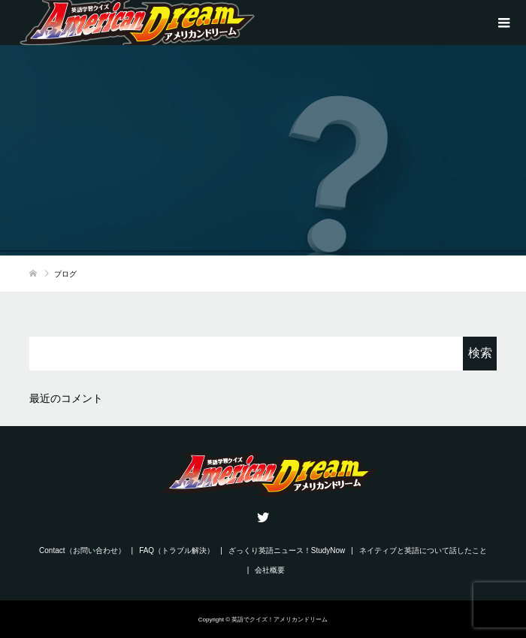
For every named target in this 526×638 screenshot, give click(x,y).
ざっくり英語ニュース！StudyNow (287, 550)
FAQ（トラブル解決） (176, 550)
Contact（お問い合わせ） (82, 550)
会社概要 (270, 570)
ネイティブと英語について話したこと (423, 550)
